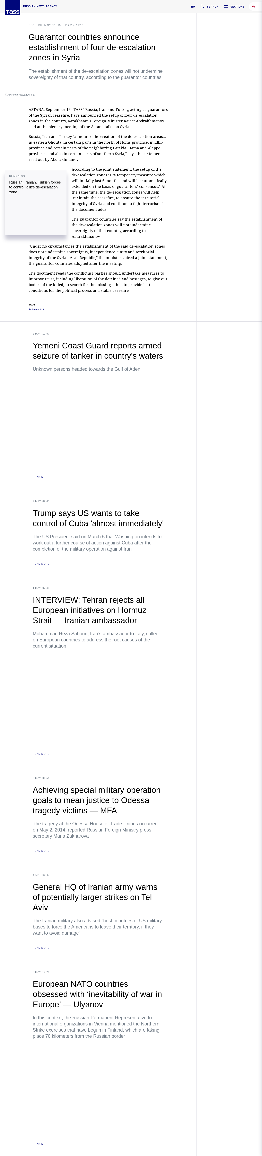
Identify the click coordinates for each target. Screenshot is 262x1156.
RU (193, 6)
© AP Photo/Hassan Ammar (20, 94)
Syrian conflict (36, 309)
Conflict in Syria (42, 25)
